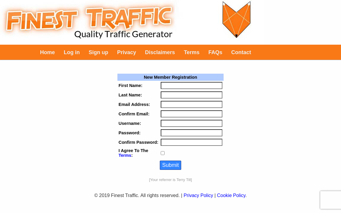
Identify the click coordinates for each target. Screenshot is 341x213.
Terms (125, 155)
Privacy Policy (198, 195)
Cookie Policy (231, 195)
